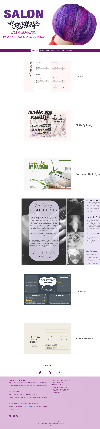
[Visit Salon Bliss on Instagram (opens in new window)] (17, 416)
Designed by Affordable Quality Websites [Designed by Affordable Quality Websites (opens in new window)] (57, 423)
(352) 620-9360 (60, 382)
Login (50, 425)
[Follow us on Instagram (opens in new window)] (60, 372)
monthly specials (27, 406)
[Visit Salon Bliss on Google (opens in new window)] (14, 416)
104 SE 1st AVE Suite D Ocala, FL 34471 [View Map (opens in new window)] (62, 380)
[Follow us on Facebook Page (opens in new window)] (40, 372)
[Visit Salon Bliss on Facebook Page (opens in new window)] (10, 416)
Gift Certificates (28, 407)
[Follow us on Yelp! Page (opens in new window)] (50, 372)
